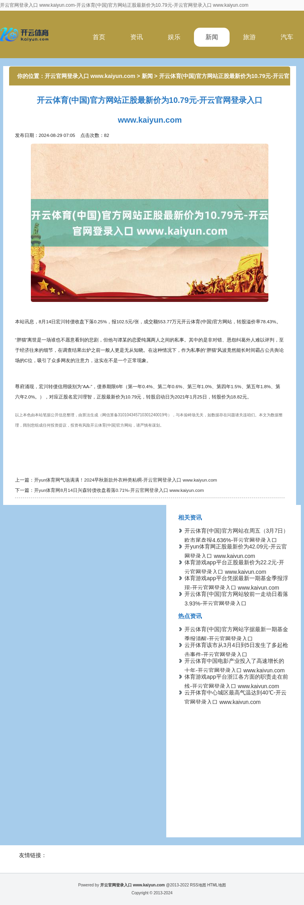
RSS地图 (198, 885)
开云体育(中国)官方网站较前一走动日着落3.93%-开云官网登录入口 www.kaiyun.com (236, 603)
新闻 (211, 37)
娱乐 (174, 37)
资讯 (136, 37)
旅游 (249, 37)
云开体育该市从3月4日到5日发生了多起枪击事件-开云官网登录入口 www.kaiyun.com (236, 654)
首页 (99, 37)
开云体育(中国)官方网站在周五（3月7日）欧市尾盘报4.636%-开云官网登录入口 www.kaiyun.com (236, 540)
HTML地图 (216, 885)
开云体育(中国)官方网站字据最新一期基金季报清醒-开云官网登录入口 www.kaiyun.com (236, 638)
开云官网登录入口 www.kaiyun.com (90, 76)
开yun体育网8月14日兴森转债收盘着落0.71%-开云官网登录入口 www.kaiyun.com (119, 490)
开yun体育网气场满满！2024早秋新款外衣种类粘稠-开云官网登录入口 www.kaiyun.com (125, 479)
